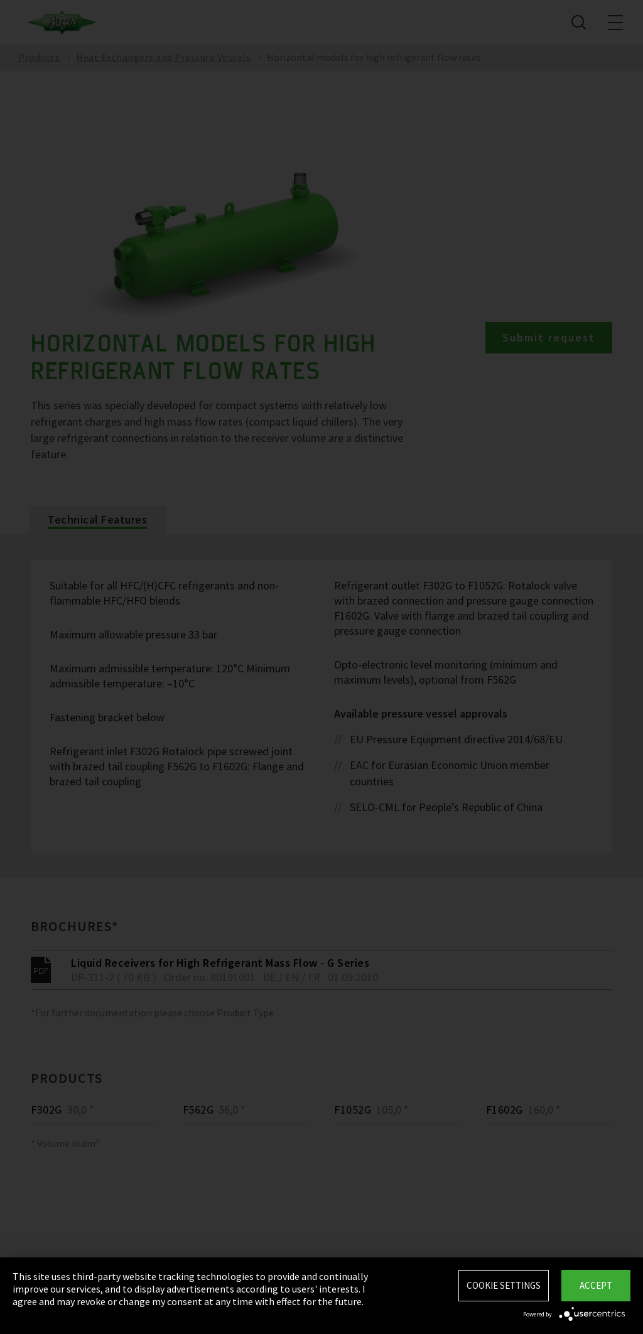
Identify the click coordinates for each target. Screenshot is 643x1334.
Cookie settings (504, 1285)
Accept (596, 1285)
